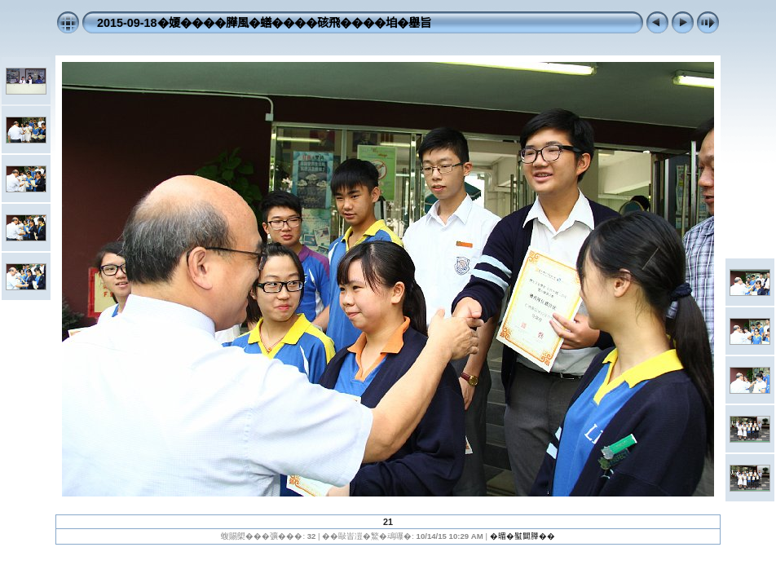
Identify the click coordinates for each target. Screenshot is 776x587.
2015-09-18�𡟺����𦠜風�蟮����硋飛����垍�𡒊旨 (264, 22)
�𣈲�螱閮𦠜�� (522, 536)
